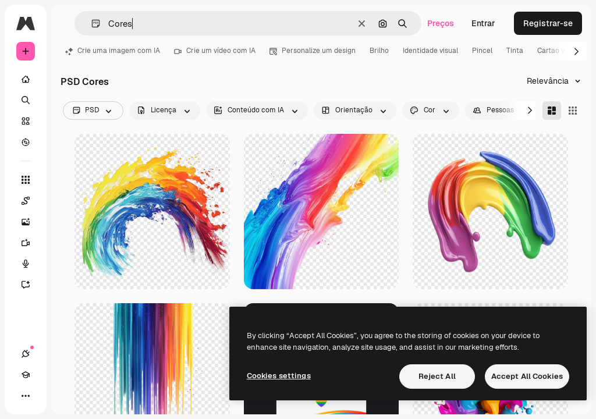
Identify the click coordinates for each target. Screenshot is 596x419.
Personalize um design (312, 50)
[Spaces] (31, 200)
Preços (440, 23)
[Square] (572, 110)
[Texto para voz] (31, 263)
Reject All (437, 376)
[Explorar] (25, 142)
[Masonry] (551, 110)
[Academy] (25, 374)
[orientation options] (355, 110)
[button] (91, 23)
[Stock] (25, 121)
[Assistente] (31, 284)
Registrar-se (548, 23)
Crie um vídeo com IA (215, 50)
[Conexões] (25, 354)
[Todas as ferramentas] (25, 180)
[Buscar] (25, 100)
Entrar (483, 23)
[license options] (164, 110)
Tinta (514, 50)
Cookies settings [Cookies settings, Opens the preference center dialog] (279, 376)
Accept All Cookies (527, 376)
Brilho (379, 50)
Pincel (482, 50)
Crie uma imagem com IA (112, 50)
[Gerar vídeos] (31, 242)
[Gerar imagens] (31, 221)
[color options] (430, 110)
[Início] (25, 79)
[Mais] (25, 395)
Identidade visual (430, 50)
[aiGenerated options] (257, 110)
